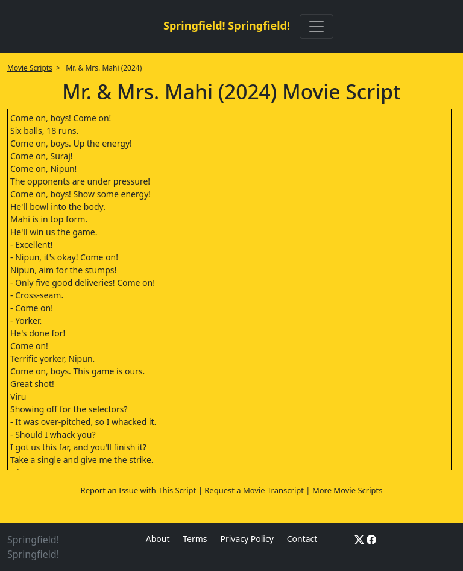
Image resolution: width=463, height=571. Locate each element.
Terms (195, 538)
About (158, 538)
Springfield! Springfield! (226, 25)
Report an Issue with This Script (139, 490)
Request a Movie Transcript (254, 490)
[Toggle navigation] (316, 26)
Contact (302, 538)
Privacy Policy (246, 538)
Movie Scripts (29, 68)
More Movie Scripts (347, 490)
